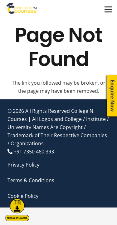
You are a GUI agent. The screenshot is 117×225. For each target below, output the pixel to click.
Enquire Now (112, 96)
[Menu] (108, 9)
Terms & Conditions (30, 180)
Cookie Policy (22, 195)
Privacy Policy (23, 164)
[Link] (21, 9)
